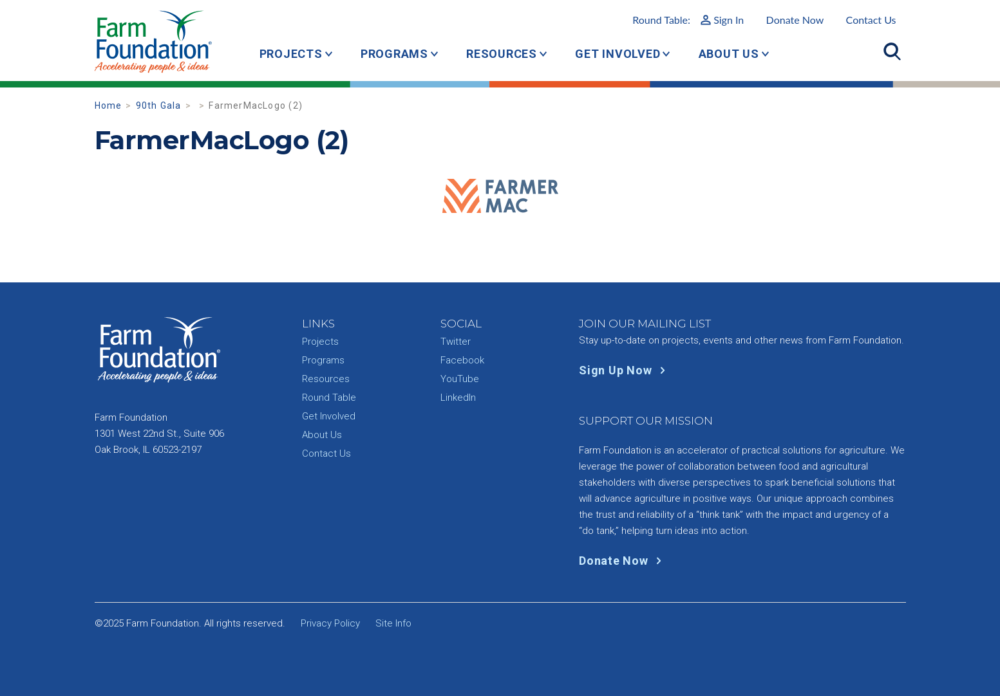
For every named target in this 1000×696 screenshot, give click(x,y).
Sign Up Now (625, 370)
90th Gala (159, 105)
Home (108, 105)
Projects (291, 53)
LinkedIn (458, 397)
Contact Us (871, 20)
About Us (729, 53)
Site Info (393, 623)
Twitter (455, 341)
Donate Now (795, 20)
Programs (394, 53)
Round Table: (688, 20)
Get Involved (617, 53)
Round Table (329, 397)
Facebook (462, 360)
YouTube (459, 379)
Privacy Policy (330, 623)
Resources (501, 53)
